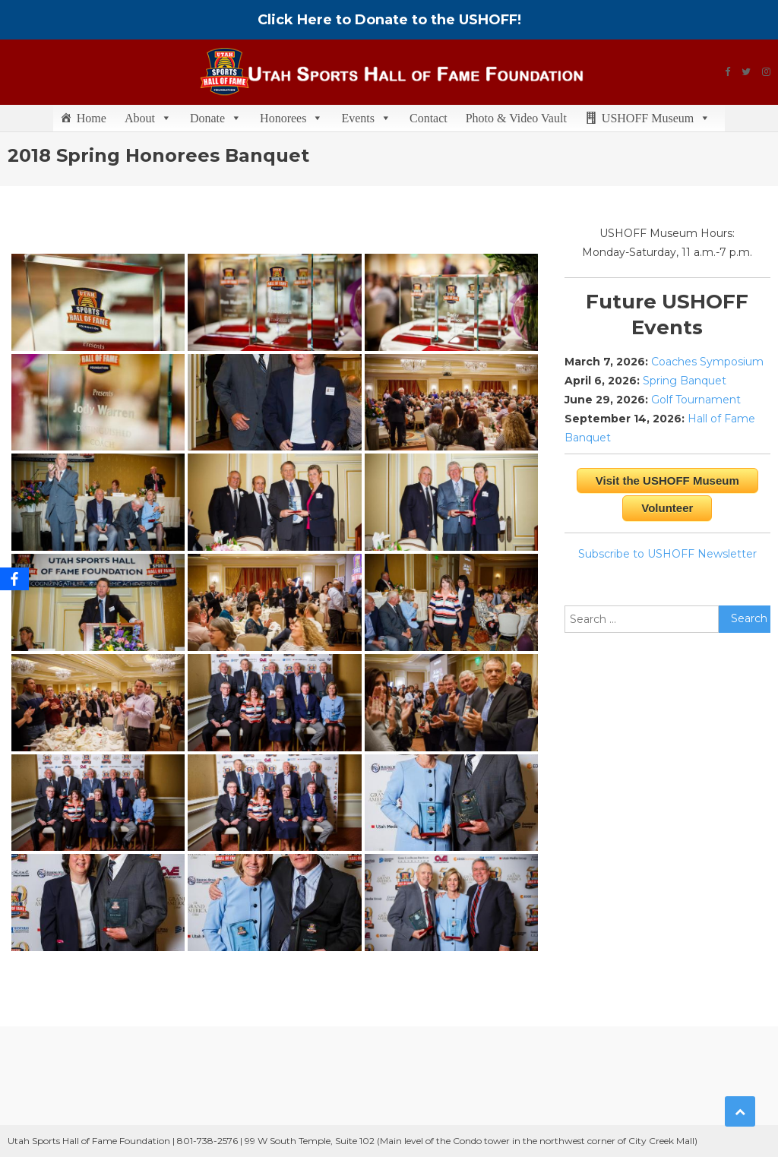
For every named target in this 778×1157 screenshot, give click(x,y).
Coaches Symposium (707, 361)
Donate (216, 118)
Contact (429, 118)
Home (91, 118)
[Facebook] (14, 578)
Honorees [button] (291, 118)
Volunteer (667, 507)
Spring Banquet (684, 380)
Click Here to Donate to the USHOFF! (389, 19)
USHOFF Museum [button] (656, 118)
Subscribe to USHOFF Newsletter (667, 554)
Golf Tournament (696, 399)
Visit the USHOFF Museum (667, 480)
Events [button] (366, 118)
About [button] (148, 118)
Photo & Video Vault (516, 118)
